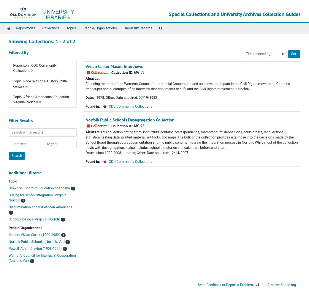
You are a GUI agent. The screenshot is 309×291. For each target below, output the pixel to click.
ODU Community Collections (130, 106)
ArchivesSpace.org (281, 285)
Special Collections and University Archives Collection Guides (235, 14)
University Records (138, 28)
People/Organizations (100, 28)
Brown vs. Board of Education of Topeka (40, 188)
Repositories (25, 28)
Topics (71, 28)
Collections (51, 28)
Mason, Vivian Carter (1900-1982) (35, 235)
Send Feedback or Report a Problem (225, 285)
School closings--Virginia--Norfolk (35, 219)
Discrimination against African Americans (40, 207)
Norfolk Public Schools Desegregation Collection (130, 120)
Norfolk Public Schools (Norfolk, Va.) (37, 242)
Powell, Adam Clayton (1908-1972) (36, 249)
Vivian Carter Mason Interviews (114, 66)
